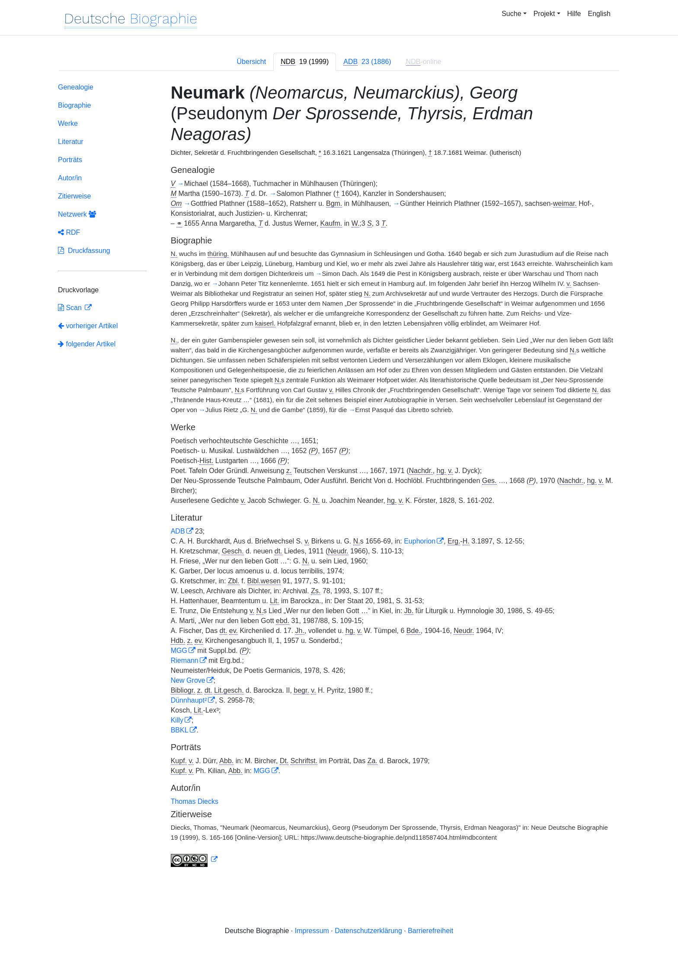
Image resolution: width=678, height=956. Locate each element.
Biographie (74, 105)
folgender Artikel (86, 344)
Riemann (184, 660)
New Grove (188, 680)
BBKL (180, 730)
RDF (69, 232)
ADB (178, 531)
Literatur (70, 141)
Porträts (70, 159)
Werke (68, 123)
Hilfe (574, 13)
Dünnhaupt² (189, 700)
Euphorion (419, 541)
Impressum (312, 930)
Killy (177, 720)
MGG (179, 650)
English (599, 13)
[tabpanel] (339, 476)
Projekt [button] (544, 13)
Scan (70, 307)
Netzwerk (77, 214)
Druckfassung (84, 250)
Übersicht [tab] (251, 61)
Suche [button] (511, 13)
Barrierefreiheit (430, 930)
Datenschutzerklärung (368, 930)
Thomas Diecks (194, 801)
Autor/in (70, 178)
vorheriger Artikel (88, 325)
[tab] (304, 62)
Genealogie (75, 87)
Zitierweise (74, 196)
